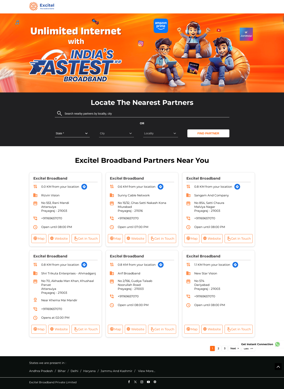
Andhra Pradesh (41, 371)
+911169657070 (51, 218)
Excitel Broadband (50, 178)
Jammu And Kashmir (116, 371)
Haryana (89, 371)
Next (233, 348)
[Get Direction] (84, 187)
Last (246, 348)
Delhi (74, 371)
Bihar (62, 371)
